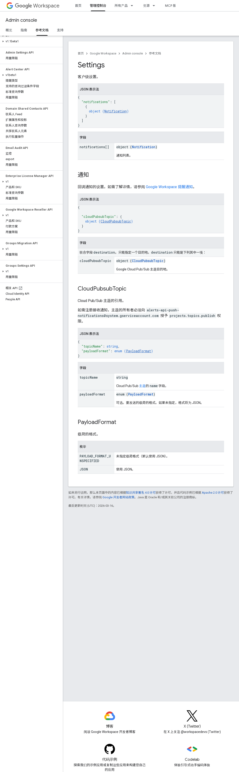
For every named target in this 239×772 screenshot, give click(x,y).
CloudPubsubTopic (116, 221)
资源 (146, 6)
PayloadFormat (138, 351)
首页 (78, 6)
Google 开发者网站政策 (118, 497)
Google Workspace (103, 53)
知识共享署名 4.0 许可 (141, 492)
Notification (115, 111)
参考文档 (155, 53)
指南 (24, 30)
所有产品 (121, 6)
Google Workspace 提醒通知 (169, 187)
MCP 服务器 (174, 6)
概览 (9, 30)
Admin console (21, 20)
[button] (30, 36)
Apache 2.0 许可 (213, 492)
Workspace (37, 6)
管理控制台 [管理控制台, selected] (98, 6)
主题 (142, 386)
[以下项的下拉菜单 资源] (155, 5)
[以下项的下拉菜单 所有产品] (133, 5)
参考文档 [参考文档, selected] (42, 30)
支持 (60, 30)
